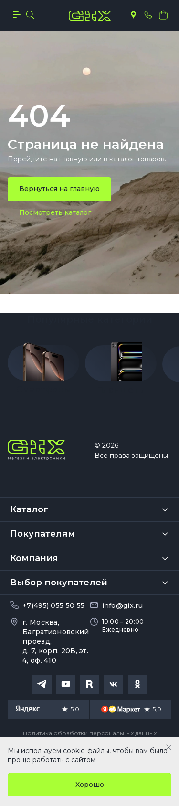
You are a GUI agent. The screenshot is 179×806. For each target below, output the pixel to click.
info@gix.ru (122, 605)
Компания (34, 558)
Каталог (29, 509)
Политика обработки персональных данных (90, 733)
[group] (43, 365)
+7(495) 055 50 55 (53, 605)
